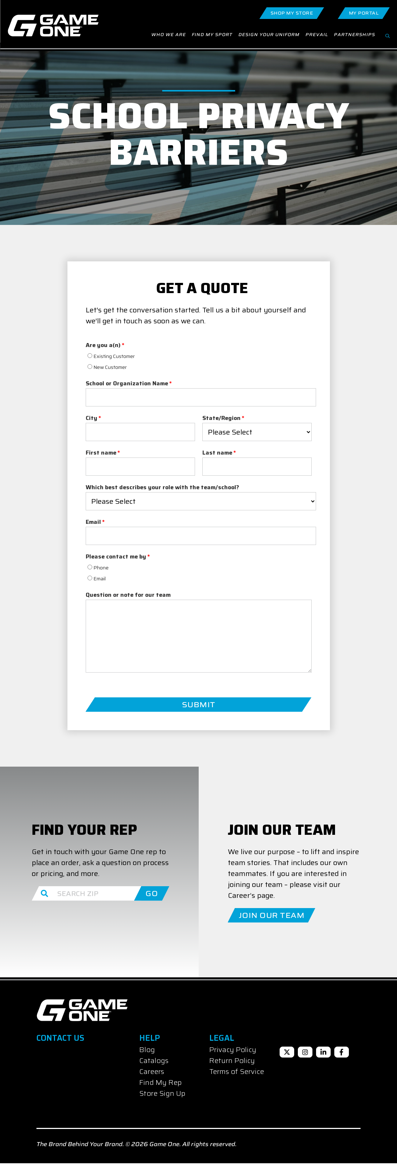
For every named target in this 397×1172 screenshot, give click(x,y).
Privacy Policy (232, 1058)
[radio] (140, 363)
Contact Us (60, 1047)
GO (151, 902)
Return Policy (232, 1069)
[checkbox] (140, 369)
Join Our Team (272, 924)
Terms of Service (236, 1080)
